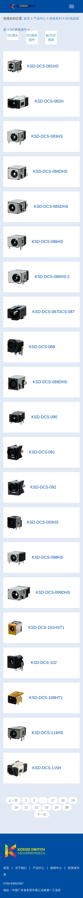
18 (63, 800)
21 (26, 807)
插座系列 (55, 18)
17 (53, 800)
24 (56, 807)
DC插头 (13, 35)
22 (36, 807)
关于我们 (21, 868)
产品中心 (39, 18)
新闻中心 (56, 868)
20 (16, 807)
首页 (27, 18)
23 (46, 807)
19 (73, 800)
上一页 (13, 800)
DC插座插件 (18, 29)
